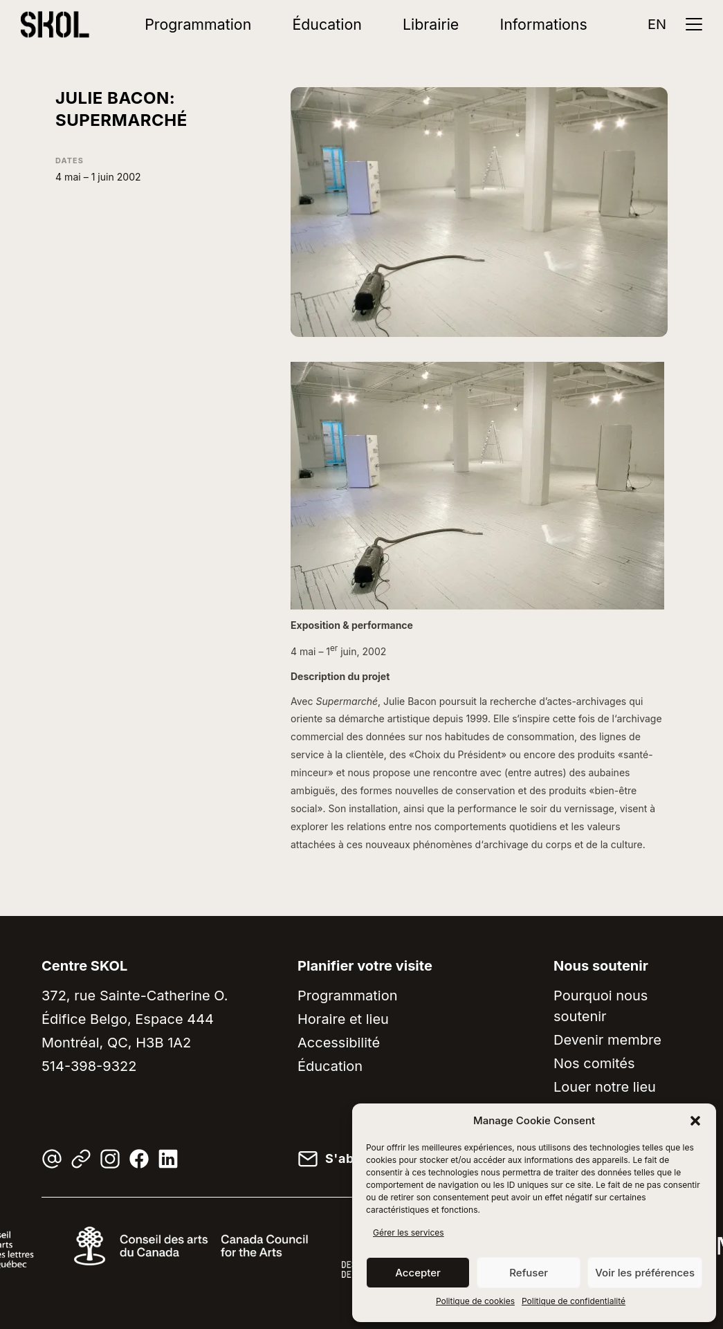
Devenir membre (607, 1040)
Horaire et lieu (343, 1019)
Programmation (198, 24)
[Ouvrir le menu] (694, 24)
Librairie (431, 24)
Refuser (528, 1272)
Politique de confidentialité (573, 1301)
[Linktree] (81, 1158)
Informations (543, 24)
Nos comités (594, 1063)
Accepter (418, 1272)
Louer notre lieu (604, 1087)
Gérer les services (408, 1232)
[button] (695, 1121)
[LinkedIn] (168, 1158)
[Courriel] (52, 1158)
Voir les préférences (645, 1272)
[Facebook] (139, 1158)
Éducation (326, 24)
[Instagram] (110, 1158)
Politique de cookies (475, 1301)
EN (657, 24)
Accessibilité (339, 1042)
